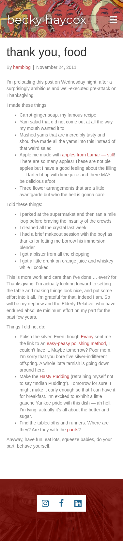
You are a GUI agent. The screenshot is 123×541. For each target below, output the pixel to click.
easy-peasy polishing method (76, 343)
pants (72, 429)
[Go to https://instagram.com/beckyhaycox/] (45, 503)
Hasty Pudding (54, 376)
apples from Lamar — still (88, 154)
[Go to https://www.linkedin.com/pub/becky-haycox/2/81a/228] (78, 503)
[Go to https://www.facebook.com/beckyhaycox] (62, 503)
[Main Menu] (113, 19)
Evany (87, 336)
